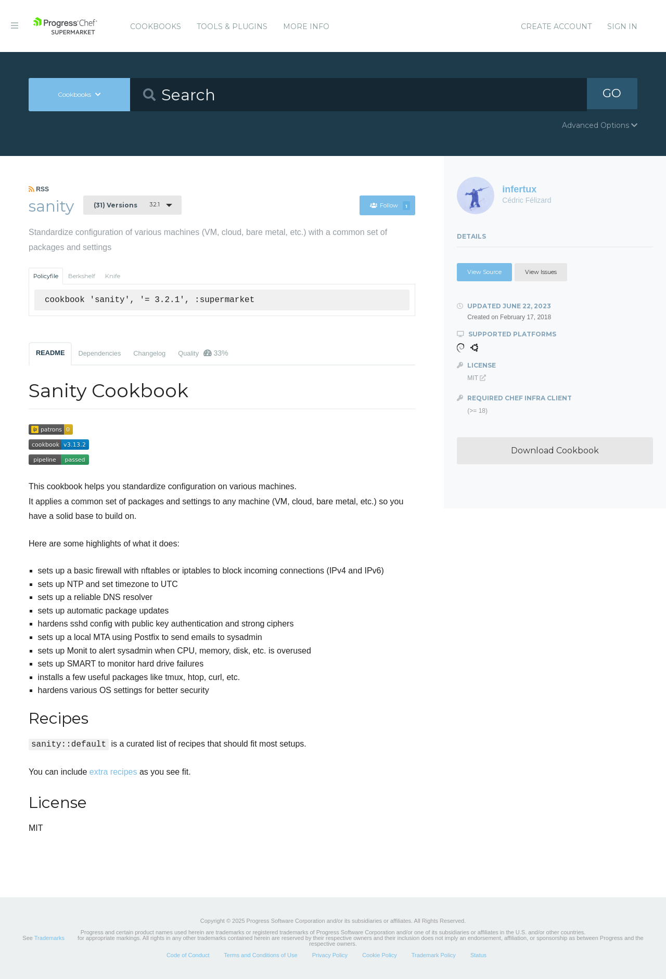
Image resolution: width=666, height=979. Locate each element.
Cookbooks (155, 26)
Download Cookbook (555, 450)
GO (612, 94)
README (50, 353)
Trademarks (49, 938)
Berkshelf (81, 276)
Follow (390, 205)
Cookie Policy (379, 955)
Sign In (622, 26)
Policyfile (45, 276)
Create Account (556, 26)
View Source (484, 272)
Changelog (149, 353)
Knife (112, 276)
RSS (39, 189)
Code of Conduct (188, 955)
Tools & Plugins (232, 26)
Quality (203, 353)
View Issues (541, 272)
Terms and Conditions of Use (260, 955)
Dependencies (99, 353)
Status (478, 955)
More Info (306, 26)
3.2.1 (127, 205)
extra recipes (113, 771)
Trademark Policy (434, 955)
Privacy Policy (330, 955)
